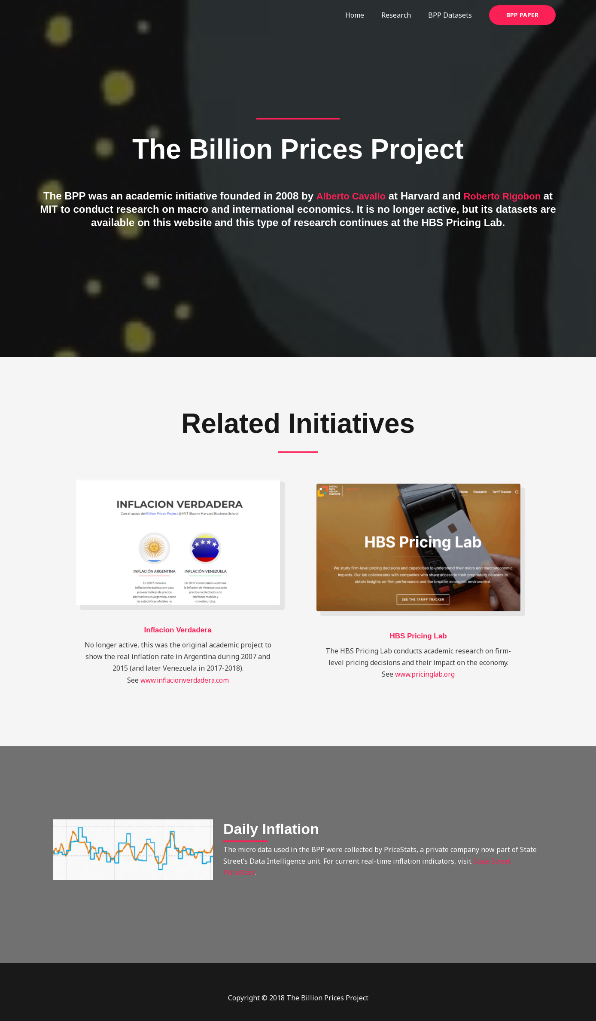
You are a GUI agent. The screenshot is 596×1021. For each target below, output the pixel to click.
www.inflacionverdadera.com (184, 679)
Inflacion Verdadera (177, 629)
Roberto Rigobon (505, 196)
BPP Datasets (452, 15)
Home (363, 15)
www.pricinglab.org (425, 674)
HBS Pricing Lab (418, 636)
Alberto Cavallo (347, 196)
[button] (522, 15)
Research (401, 15)
